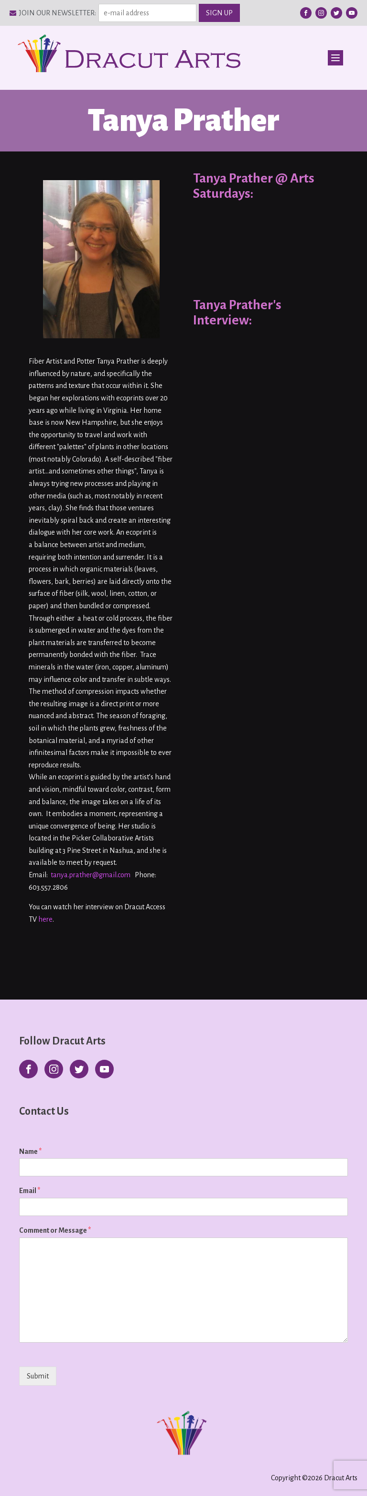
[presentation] (80, 1388)
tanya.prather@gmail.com (90, 875)
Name (30, 1151)
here (45, 919)
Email (29, 1191)
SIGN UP (219, 13)
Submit (38, 1376)
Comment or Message (55, 1230)
